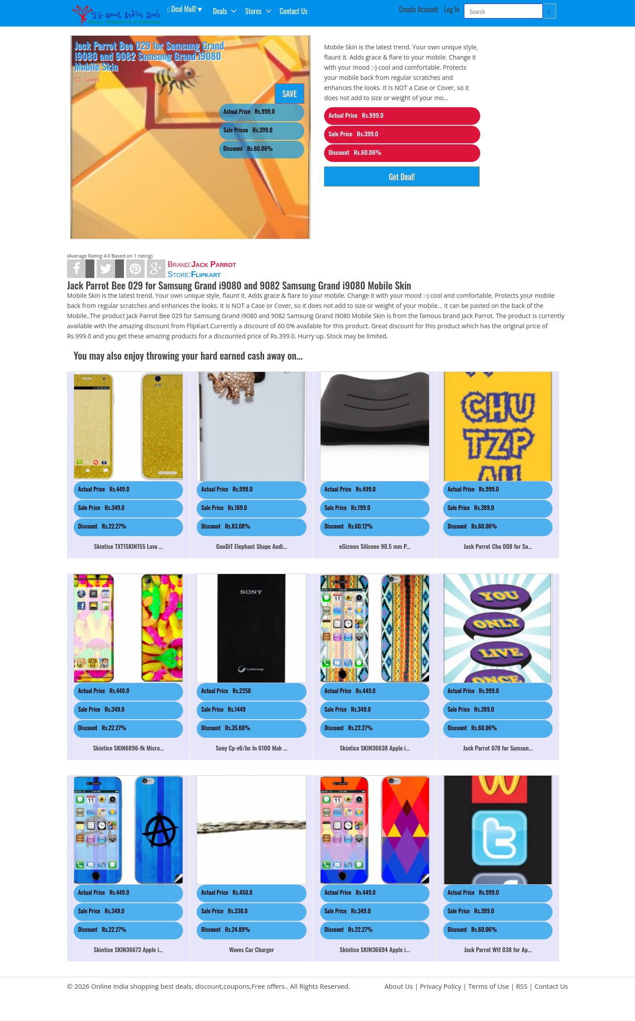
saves (87, 79)
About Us (399, 986)
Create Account (418, 9)
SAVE (289, 93)
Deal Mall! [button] (181, 8)
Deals (220, 11)
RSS (521, 986)
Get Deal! (401, 176)
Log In (451, 9)
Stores (253, 11)
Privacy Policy (440, 986)
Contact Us (293, 11)
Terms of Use (488, 986)
